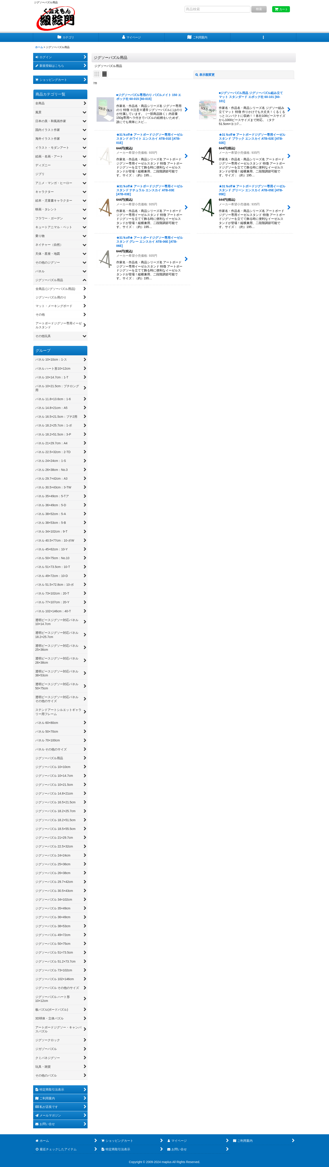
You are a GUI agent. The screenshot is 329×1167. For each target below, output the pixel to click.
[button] (263, 37)
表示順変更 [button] (205, 74)
